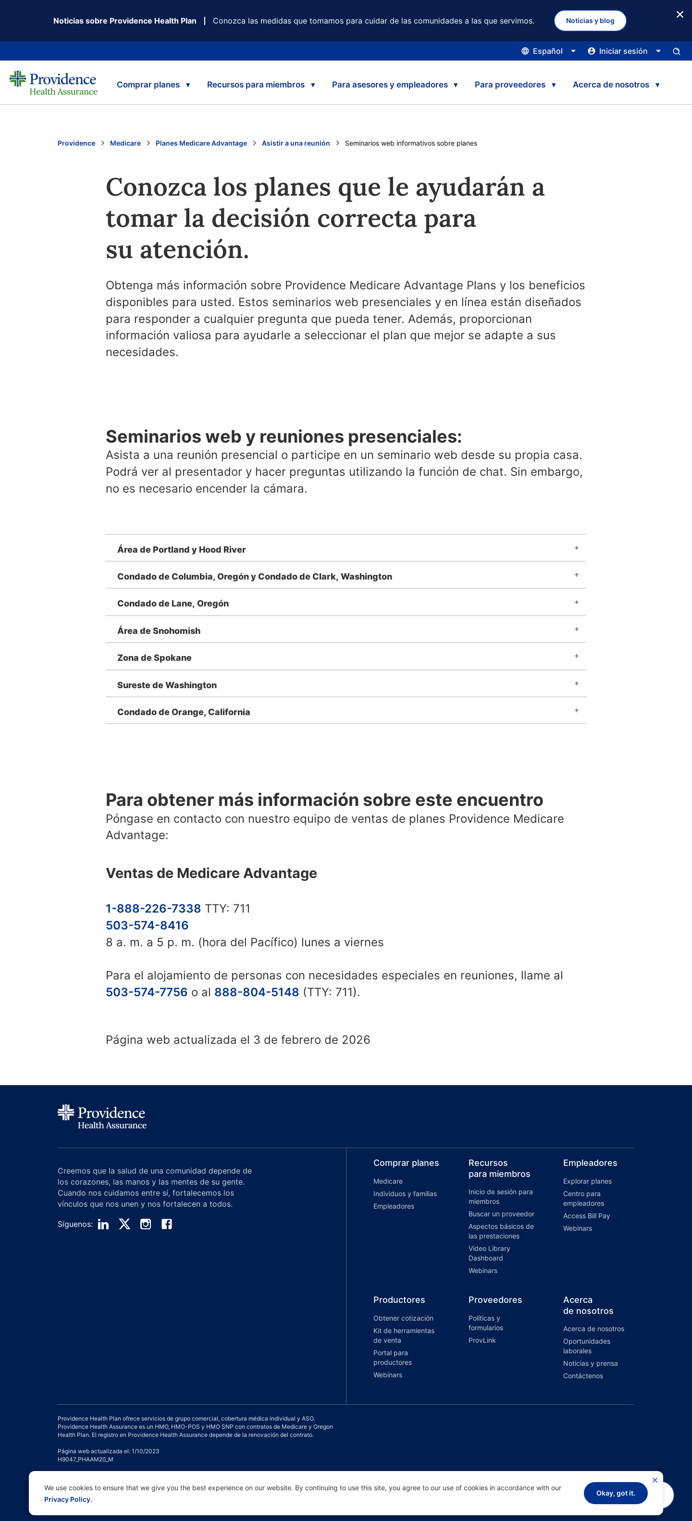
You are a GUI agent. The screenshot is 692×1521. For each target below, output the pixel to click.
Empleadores (393, 1206)
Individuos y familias (405, 1193)
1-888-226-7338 (153, 908)
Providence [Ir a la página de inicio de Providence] (76, 143)
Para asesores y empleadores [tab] (390, 84)
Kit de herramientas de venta (403, 1335)
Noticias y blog (590, 20)
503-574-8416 (147, 925)
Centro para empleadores (583, 1198)
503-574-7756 (147, 992)
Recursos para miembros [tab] (256, 84)
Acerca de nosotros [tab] (611, 84)
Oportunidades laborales (586, 1346)
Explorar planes (587, 1181)
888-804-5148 (256, 992)
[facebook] (166, 1224)
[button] (394, 1218)
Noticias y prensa (590, 1363)
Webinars (483, 1270)
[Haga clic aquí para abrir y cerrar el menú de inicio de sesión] (624, 51)
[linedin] (103, 1224)
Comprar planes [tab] (148, 84)
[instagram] (145, 1224)
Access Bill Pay (586, 1216)
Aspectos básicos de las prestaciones (501, 1231)
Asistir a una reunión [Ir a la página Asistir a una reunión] (296, 143)
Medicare (388, 1181)
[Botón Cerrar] (680, 14)
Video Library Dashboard (489, 1253)
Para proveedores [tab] (510, 84)
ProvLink (482, 1340)
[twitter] (124, 1224)
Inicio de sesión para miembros (501, 1196)
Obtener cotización (403, 1318)
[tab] (346, 548)
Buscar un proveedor (501, 1214)
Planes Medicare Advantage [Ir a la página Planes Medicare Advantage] (201, 143)
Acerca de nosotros (593, 1328)
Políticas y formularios (486, 1323)
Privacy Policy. (68, 1499)
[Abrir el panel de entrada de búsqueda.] (676, 51)
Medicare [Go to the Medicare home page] (125, 143)
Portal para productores (392, 1357)
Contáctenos (583, 1376)
